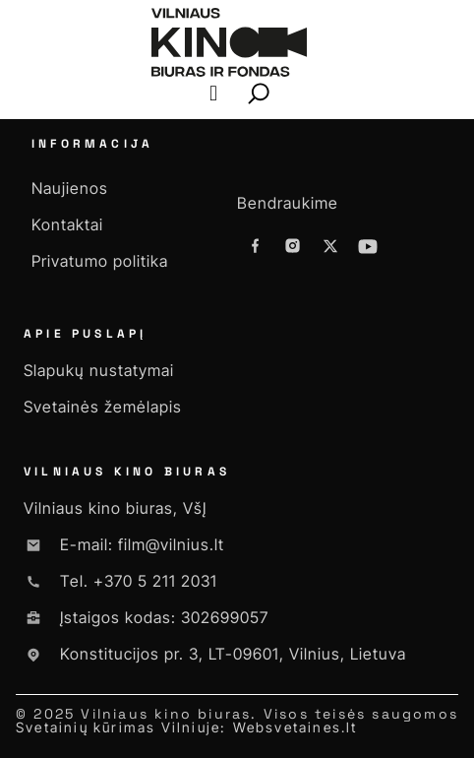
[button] (213, 94)
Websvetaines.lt (295, 727)
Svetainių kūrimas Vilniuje (118, 727)
